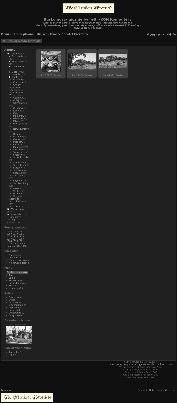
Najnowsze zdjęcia (19, 262)
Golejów (17, 100)
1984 (9, 241)
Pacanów (18, 141)
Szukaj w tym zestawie (24, 41)
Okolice (55, 34)
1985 (15, 231)
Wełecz (17, 188)
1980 (9, 231)
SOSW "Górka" (20, 61)
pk (12, 354)
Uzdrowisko (18, 66)
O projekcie (15, 297)
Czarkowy (18, 97)
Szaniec (17, 173)
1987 (9, 234)
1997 (15, 243)
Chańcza (18, 82)
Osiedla (16, 74)
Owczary (18, 139)
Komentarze (15, 280)
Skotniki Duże (21, 157)
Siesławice (19, 149)
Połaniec (17, 147)
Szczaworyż (19, 175)
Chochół (17, 84)
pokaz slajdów (167, 34)
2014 (9, 236)
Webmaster (170, 390)
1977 (9, 239)
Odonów (17, 134)
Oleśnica (18, 136)
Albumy (9, 49)
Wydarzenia (17, 209)
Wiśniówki (18, 193)
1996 (15, 241)
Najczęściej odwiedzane (15, 256)
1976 (21, 236)
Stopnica (18, 170)
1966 (18, 246)
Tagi (11, 275)
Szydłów (17, 180)
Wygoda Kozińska (15, 197)
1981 (21, 231)
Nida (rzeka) (20, 123)
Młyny (16, 121)
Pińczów (17, 144)
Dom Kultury (19, 56)
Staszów (17, 167)
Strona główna (23, 34)
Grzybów (18, 108)
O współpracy (16, 312)
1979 (15, 234)
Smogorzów (19, 162)
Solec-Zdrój (19, 165)
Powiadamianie (17, 283)
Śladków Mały (20, 183)
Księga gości (16, 288)
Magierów (18, 116)
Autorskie (15, 214)
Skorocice (18, 152)
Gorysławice (20, 103)
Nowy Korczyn (21, 129)
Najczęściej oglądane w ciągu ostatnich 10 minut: (138, 364)
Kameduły (18, 110)
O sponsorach (16, 302)
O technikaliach (17, 305)
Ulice (14, 72)
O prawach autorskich (15, 308)
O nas (12, 299)
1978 (15, 236)
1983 (21, 239)
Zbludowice (19, 201)
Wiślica (17, 191)
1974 (9, 243)
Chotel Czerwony (76, 34)
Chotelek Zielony (16, 93)
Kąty (15, 113)
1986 (21, 234)
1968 (24, 246)
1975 (15, 239)
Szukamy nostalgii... (14, 218)
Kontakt (13, 285)
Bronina (17, 79)
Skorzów (17, 154)
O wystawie (15, 315)
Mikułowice (19, 118)
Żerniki (17, 206)
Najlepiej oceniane (19, 260)
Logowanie (6, 390)
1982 (21, 241)
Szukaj (12, 278)
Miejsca (41, 34)
